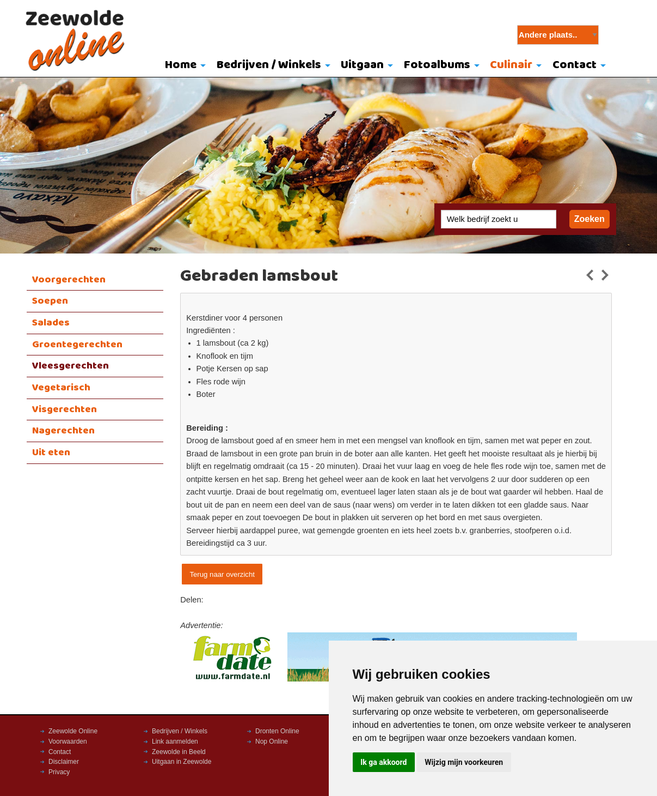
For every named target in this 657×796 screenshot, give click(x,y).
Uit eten (51, 452)
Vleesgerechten (70, 366)
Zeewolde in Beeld (179, 752)
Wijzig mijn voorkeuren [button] (464, 762)
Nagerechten (63, 431)
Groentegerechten (77, 344)
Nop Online (271, 741)
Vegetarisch (61, 387)
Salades (51, 323)
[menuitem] (182, 66)
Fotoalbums (437, 65)
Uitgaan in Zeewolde (181, 761)
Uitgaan (362, 65)
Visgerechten (64, 409)
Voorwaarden (67, 741)
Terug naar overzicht (221, 574)
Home (181, 65)
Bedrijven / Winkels (269, 65)
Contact (574, 65)
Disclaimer (63, 761)
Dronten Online (277, 731)
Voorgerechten (69, 280)
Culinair (511, 65)
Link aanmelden (175, 741)
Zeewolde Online (72, 731)
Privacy (59, 772)
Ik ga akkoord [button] (383, 762)
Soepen (50, 301)
